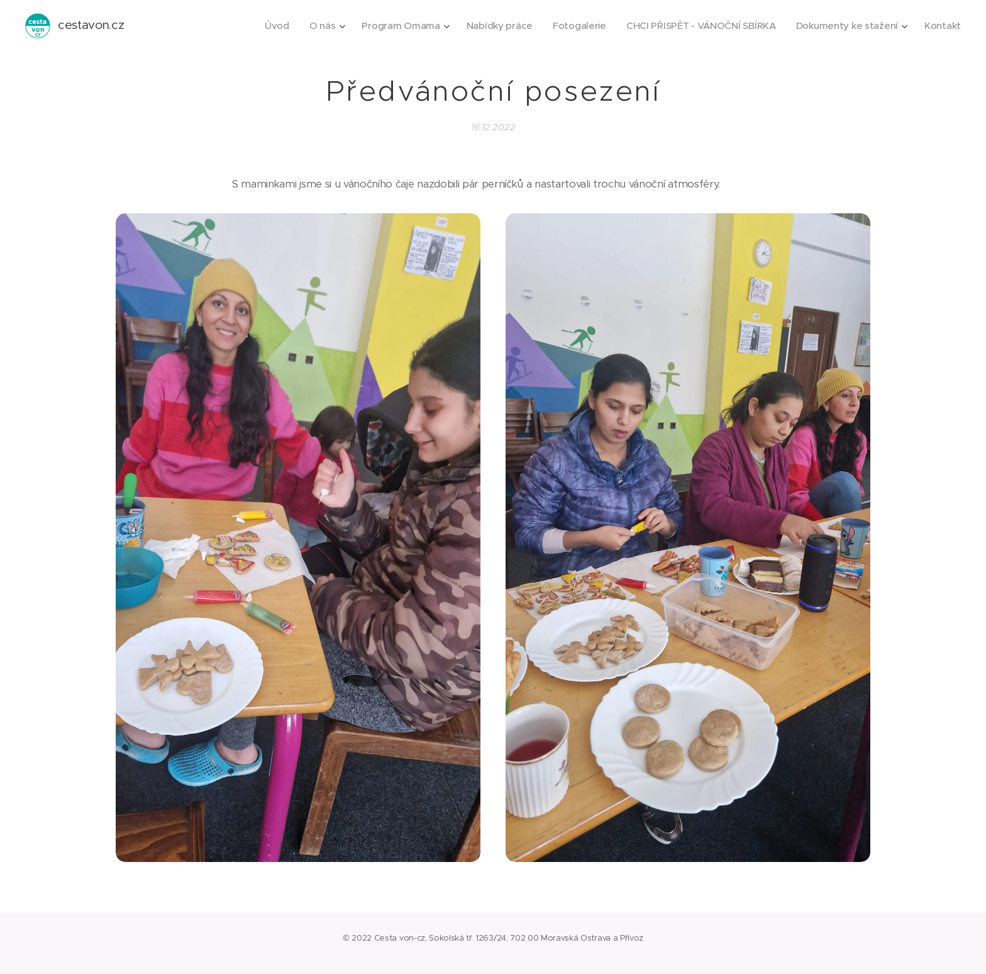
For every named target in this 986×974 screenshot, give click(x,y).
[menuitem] (262, 26)
